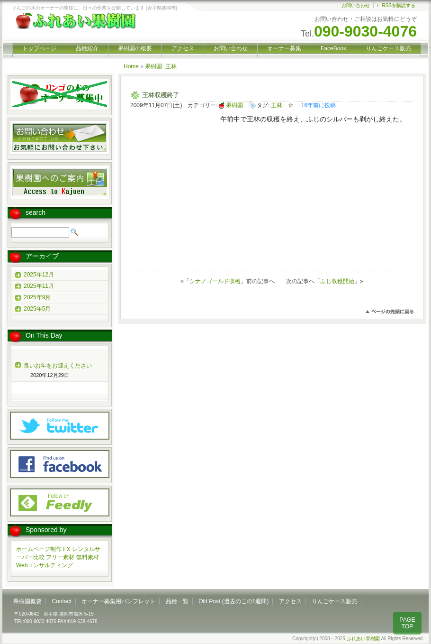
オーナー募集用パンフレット (118, 601)
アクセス (182, 48)
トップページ (39, 48)
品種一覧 (177, 601)
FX (66, 549)
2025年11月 (39, 286)
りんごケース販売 (388, 48)
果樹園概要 (27, 601)
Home (131, 66)
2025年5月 (37, 308)
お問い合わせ (355, 5)
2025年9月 (37, 297)
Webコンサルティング (44, 565)
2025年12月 (39, 274)
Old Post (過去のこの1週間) (233, 601)
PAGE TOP (407, 623)
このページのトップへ (389, 311)
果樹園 (153, 66)
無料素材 (87, 557)
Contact (61, 601)
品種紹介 (87, 48)
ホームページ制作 (39, 549)
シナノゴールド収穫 (215, 281)
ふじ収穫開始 (337, 281)
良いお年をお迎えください (58, 365)
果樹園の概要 (135, 48)
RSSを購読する (398, 5)
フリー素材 (60, 557)
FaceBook (333, 48)
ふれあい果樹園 (363, 638)
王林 (171, 66)
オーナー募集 (284, 48)
